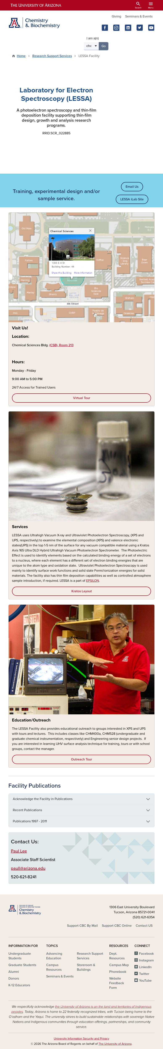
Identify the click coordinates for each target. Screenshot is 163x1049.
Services (20, 526)
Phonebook (117, 972)
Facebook (146, 954)
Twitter (144, 974)
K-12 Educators (19, 985)
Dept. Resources (117, 956)
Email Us (132, 187)
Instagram (146, 960)
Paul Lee (19, 851)
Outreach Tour (81, 759)
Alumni (13, 972)
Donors (13, 978)
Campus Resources (54, 967)
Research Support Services (52, 56)
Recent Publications (27, 810)
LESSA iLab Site (132, 199)
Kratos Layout (81, 591)
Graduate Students (22, 965)
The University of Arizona (115, 1044)
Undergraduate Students (19, 956)
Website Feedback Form (116, 983)
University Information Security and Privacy (81, 1038)
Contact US (144, 926)
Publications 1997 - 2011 (30, 821)
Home (21, 56)
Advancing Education (54, 956)
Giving (116, 16)
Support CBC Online (117, 926)
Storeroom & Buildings (86, 967)
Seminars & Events (138, 16)
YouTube (145, 980)
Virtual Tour (81, 398)
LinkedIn (145, 967)
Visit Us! (20, 328)
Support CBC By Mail (82, 926)
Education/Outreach (31, 720)
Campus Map (119, 965)
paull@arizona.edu (28, 868)
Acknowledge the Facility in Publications (42, 799)
